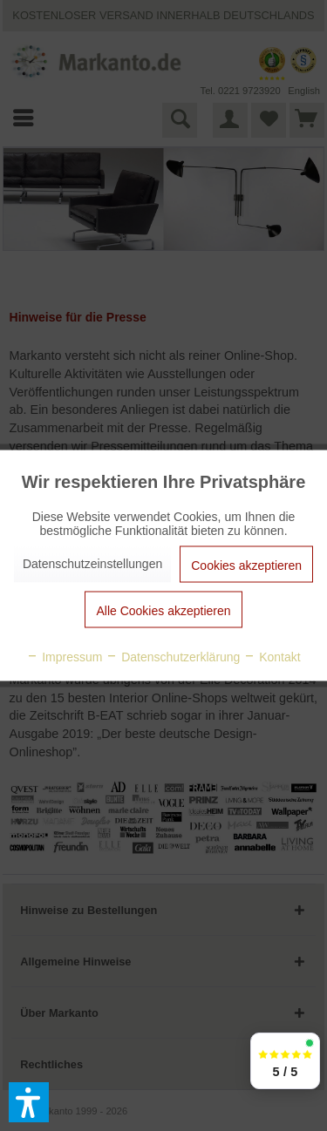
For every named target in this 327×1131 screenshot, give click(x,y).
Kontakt (271, 657)
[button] (29, 1102)
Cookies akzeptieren (246, 565)
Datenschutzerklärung (173, 657)
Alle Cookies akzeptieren (163, 611)
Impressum (64, 657)
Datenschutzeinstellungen (92, 564)
